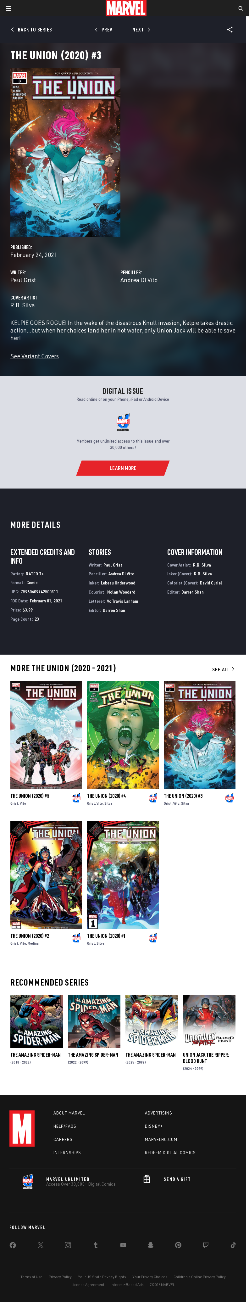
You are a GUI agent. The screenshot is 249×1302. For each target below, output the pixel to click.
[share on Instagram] (68, 1246)
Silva (108, 803)
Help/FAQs (64, 1126)
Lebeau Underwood (118, 582)
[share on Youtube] (123, 1246)
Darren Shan (114, 610)
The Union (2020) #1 (106, 936)
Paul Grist (23, 279)
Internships (67, 1152)
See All (223, 669)
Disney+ (154, 1126)
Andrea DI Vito (139, 279)
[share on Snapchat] (150, 1246)
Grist (14, 803)
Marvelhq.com (161, 1139)
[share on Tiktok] (233, 1246)
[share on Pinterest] (178, 1246)
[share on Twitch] (205, 1246)
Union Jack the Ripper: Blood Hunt (206, 1058)
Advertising (158, 1112)
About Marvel (69, 1112)
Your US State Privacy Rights (102, 1276)
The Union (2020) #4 (106, 796)
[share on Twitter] (40, 1246)
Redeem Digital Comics (170, 1152)
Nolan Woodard (121, 592)
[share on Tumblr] (95, 1246)
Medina (33, 943)
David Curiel (211, 582)
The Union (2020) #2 (29, 936)
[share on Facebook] (12, 1246)
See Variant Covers (34, 356)
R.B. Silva (22, 305)
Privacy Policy (60, 1276)
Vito (23, 803)
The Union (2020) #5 (29, 796)
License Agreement (87, 1284)
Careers (63, 1139)
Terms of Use (31, 1276)
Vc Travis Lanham (122, 601)
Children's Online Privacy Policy (200, 1276)
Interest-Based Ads (127, 1284)
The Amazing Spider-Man (35, 1055)
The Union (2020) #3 (183, 796)
